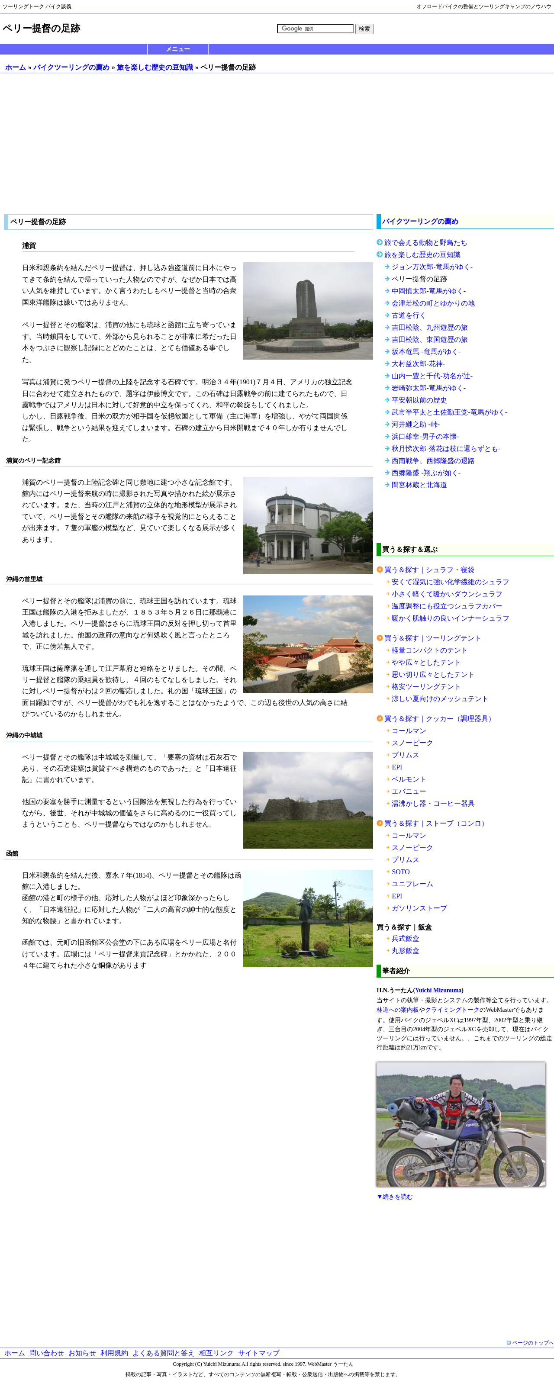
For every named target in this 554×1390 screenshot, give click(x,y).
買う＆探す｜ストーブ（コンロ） (436, 823)
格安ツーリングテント (426, 686)
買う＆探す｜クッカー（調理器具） (439, 718)
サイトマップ (259, 1353)
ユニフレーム (412, 884)
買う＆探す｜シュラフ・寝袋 (429, 569)
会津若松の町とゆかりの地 (433, 303)
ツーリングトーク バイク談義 (37, 6)
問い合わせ (46, 1353)
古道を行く (409, 315)
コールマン (409, 730)
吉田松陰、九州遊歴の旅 (430, 327)
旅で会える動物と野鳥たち (425, 242)
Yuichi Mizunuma (438, 990)
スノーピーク (412, 742)
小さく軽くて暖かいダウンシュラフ (447, 594)
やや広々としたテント (426, 662)
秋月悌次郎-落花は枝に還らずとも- (446, 448)
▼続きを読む (395, 1197)
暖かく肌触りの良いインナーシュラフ (450, 618)
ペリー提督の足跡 (419, 279)
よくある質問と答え (163, 1353)
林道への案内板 (398, 1010)
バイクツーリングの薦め (71, 67)
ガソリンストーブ (419, 908)
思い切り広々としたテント (433, 674)
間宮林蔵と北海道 (419, 485)
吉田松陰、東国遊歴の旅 (430, 339)
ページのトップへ (533, 1343)
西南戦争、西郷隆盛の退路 (433, 460)
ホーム (15, 67)
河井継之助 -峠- (416, 424)
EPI (397, 767)
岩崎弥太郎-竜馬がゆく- (429, 388)
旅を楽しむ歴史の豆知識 (155, 67)
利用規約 (114, 1353)
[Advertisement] (277, 143)
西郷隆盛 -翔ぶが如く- (426, 472)
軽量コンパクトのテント (430, 650)
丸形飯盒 (405, 950)
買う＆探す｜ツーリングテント (432, 638)
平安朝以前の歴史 (419, 400)
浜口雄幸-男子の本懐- (425, 436)
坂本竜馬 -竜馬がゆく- (426, 351)
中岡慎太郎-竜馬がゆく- (429, 291)
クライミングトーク (452, 1010)
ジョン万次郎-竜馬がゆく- (432, 266)
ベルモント (409, 779)
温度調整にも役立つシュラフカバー (447, 606)
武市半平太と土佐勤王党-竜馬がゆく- (449, 412)
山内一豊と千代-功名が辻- (432, 376)
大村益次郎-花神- (418, 363)
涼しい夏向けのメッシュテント (440, 698)
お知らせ (82, 1353)
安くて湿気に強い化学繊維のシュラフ (450, 582)
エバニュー (409, 791)
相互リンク (216, 1353)
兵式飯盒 (405, 938)
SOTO (401, 871)
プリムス (405, 755)
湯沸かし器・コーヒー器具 (433, 803)
